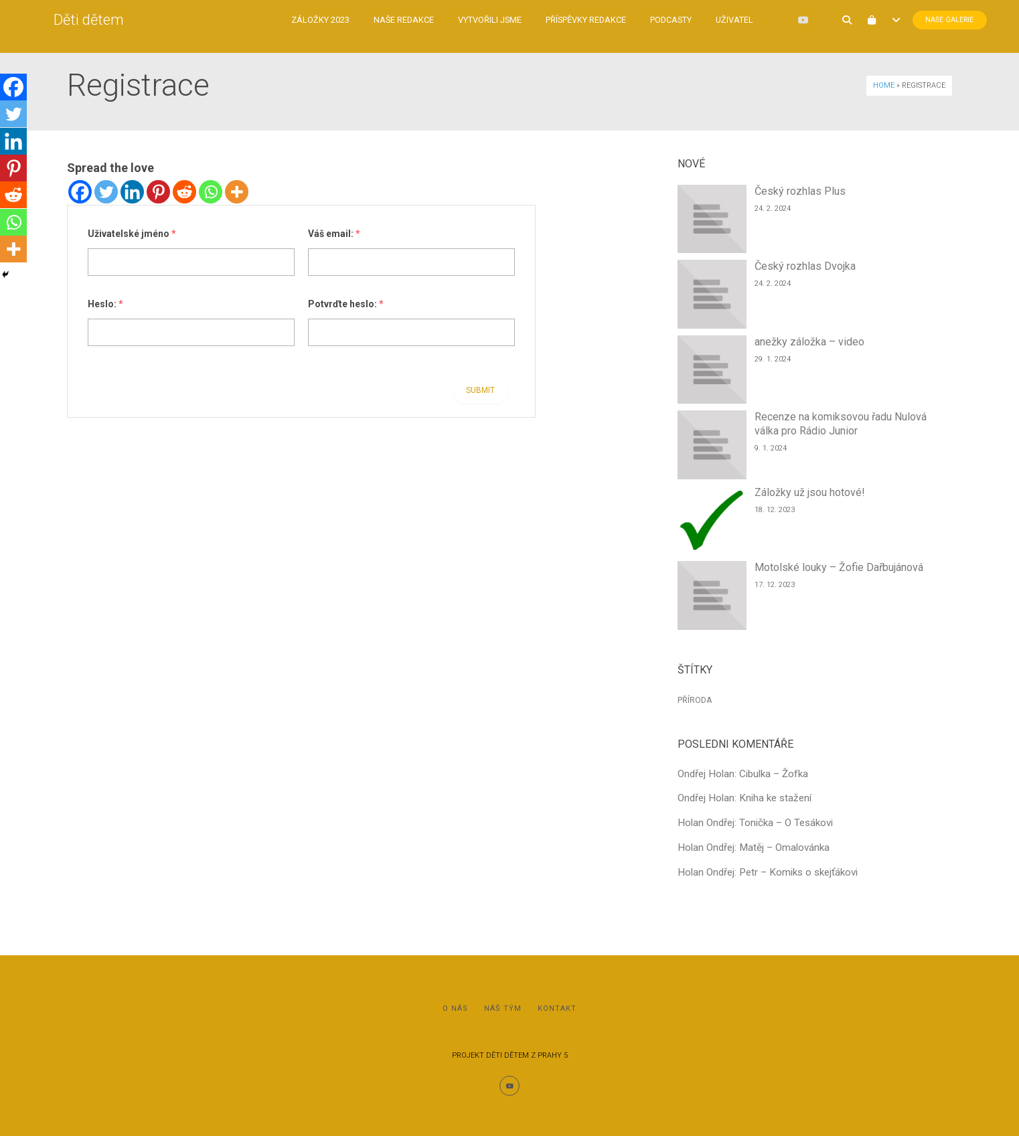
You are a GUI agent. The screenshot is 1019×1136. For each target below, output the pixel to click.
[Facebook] (80, 192)
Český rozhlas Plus (800, 191)
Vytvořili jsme (477, 20)
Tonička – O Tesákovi (786, 823)
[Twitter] (106, 192)
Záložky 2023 (308, 20)
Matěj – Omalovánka (784, 847)
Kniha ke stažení (775, 798)
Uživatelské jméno (132, 233)
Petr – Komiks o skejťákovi (798, 872)
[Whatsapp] (210, 192)
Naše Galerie (904, 20)
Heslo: (105, 304)
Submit (480, 390)
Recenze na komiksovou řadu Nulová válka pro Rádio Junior (841, 423)
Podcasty (658, 20)
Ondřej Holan (706, 774)
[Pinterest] (158, 192)
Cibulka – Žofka (773, 774)
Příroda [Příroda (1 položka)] (695, 700)
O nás (455, 1008)
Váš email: (334, 233)
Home (883, 85)
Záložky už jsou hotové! (810, 492)
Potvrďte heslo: (346, 304)
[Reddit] (184, 192)
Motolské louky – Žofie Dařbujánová (839, 567)
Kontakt (557, 1008)
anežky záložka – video (809, 341)
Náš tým (503, 1008)
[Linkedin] (132, 192)
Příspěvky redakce (573, 20)
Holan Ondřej (706, 823)
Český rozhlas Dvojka (805, 266)
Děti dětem (102, 19)
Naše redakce (391, 20)
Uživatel (721, 20)
